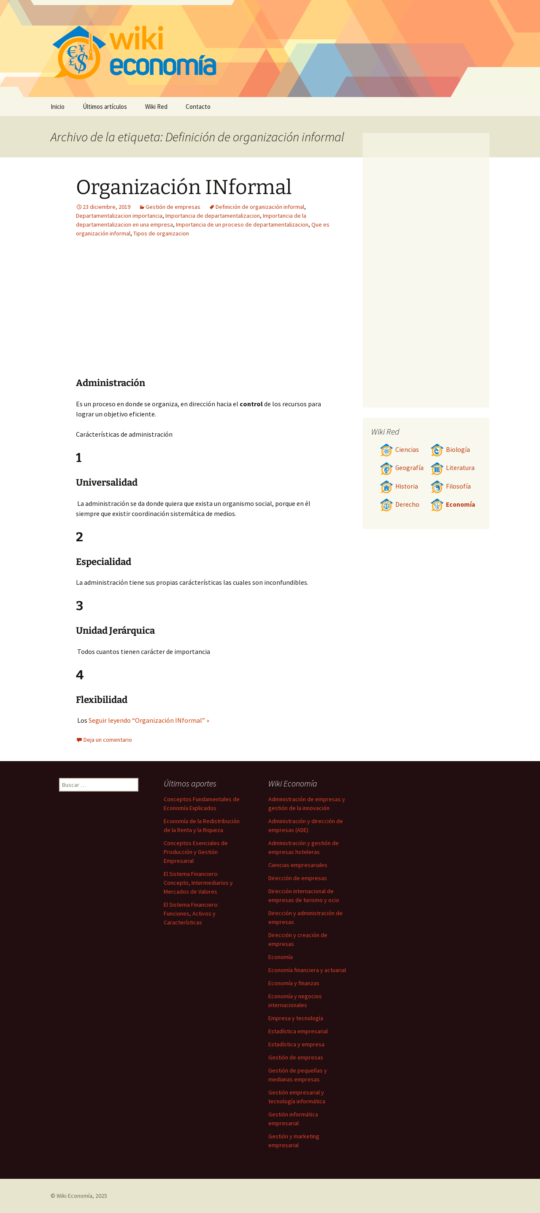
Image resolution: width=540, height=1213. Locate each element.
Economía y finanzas (293, 983)
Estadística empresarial (298, 1031)
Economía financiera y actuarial (307, 970)
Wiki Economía (74, 1195)
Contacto (198, 107)
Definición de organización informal (260, 207)
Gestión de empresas (173, 207)
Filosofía (450, 486)
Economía (452, 504)
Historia (399, 486)
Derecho (399, 504)
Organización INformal (184, 187)
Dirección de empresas (297, 878)
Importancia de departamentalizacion (212, 215)
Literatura (452, 468)
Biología (450, 450)
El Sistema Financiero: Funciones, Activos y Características (191, 913)
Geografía (402, 468)
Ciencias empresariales (297, 865)
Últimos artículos (105, 107)
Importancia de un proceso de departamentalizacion (242, 224)
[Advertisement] (256, 314)
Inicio (58, 107)
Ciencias (399, 450)
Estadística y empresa (296, 1044)
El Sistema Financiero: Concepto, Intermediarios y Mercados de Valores (198, 882)
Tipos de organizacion (161, 233)
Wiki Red (156, 107)
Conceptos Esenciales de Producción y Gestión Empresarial (196, 851)
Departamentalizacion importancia (119, 215)
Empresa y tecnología (295, 1018)
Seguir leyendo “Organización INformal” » (149, 720)
